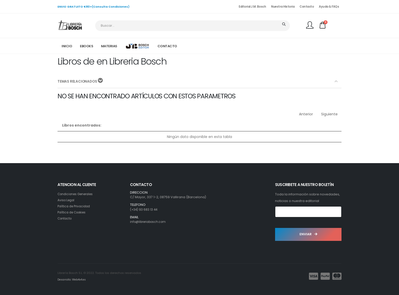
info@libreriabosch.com (150, 222)
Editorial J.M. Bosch (252, 7)
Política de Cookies (73, 212)
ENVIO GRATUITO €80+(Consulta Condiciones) (94, 7)
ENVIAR (308, 234)
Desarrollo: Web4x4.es (73, 279)
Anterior (306, 114)
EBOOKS (86, 46)
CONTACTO (167, 46)
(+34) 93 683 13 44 (145, 209)
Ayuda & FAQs (329, 7)
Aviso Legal (67, 200)
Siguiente (329, 114)
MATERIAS (109, 46)
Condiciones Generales (77, 194)
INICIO (67, 46)
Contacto (307, 7)
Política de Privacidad (75, 206)
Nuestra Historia (282, 7)
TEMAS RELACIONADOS (81, 81)
